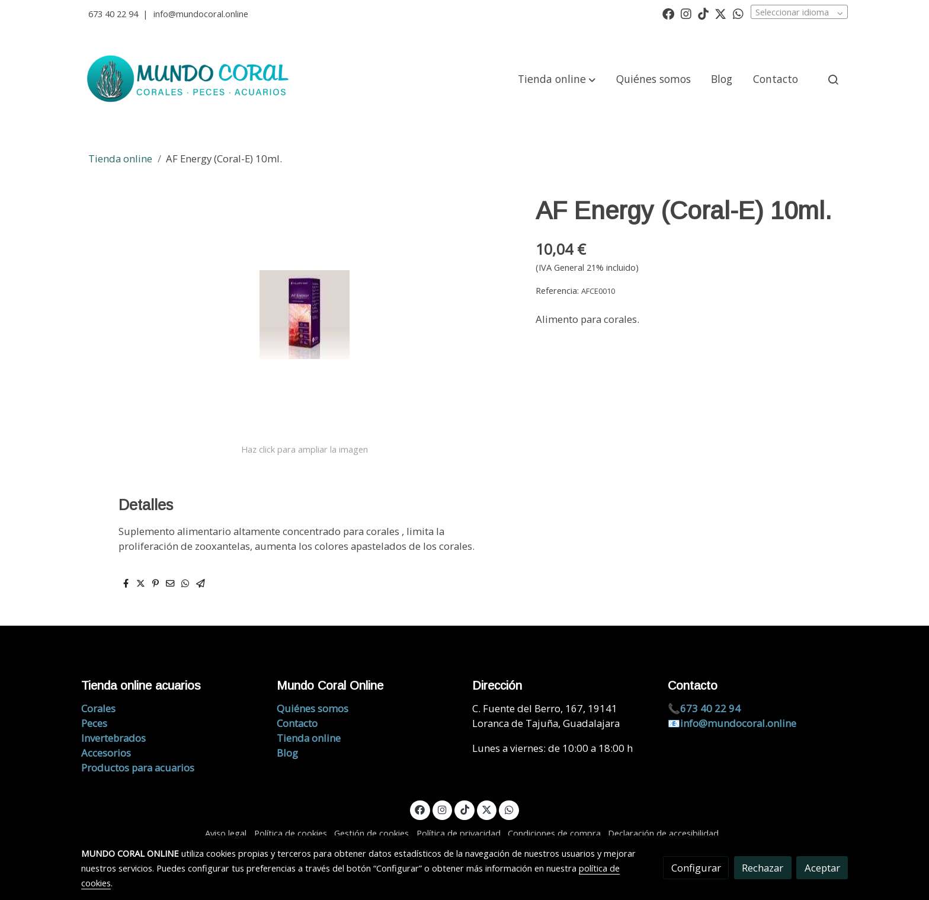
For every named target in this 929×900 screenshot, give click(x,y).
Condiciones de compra (554, 833)
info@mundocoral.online (200, 14)
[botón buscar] (833, 79)
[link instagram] (686, 13)
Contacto (297, 723)
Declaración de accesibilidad (663, 833)
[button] (557, 79)
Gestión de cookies (371, 833)
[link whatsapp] (738, 13)
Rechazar (762, 868)
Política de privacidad (459, 833)
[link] (189, 79)
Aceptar (822, 868)
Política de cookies (290, 833)
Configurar (696, 868)
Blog (287, 753)
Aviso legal (225, 833)
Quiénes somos (312, 708)
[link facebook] (668, 13)
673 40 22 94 (113, 14)
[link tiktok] (703, 13)
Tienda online (120, 158)
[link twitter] (720, 13)
